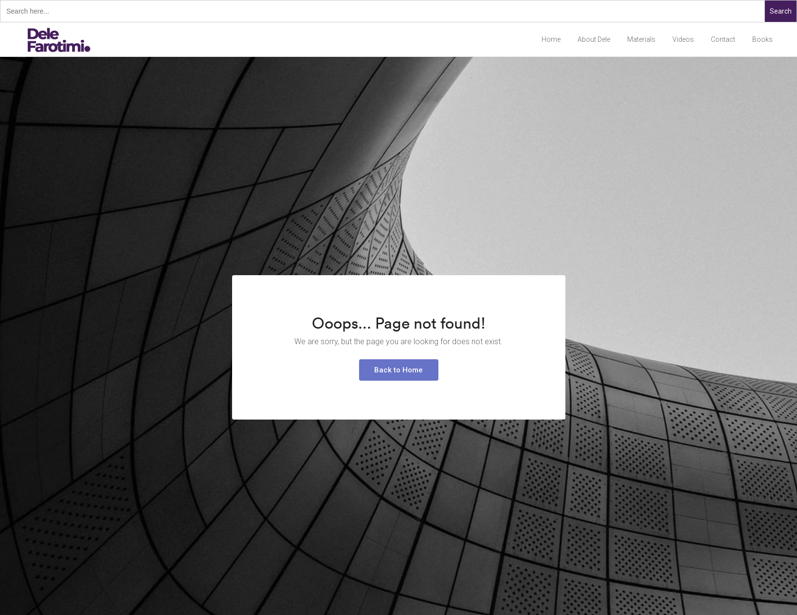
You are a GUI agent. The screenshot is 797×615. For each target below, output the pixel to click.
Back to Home (398, 370)
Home (551, 39)
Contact (723, 39)
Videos (683, 39)
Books (762, 39)
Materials (641, 39)
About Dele (594, 39)
